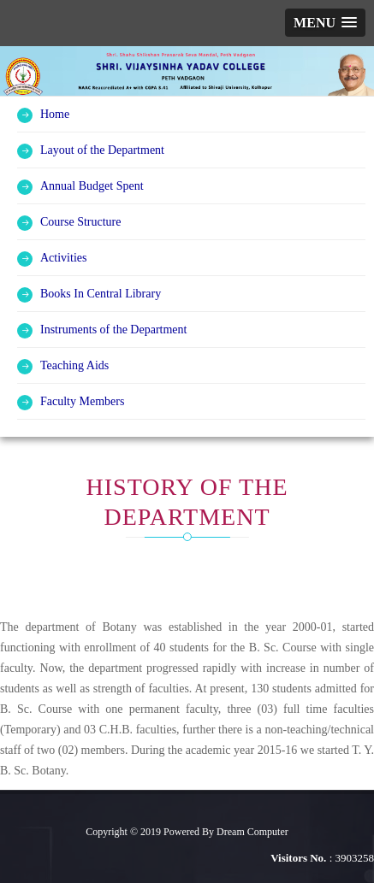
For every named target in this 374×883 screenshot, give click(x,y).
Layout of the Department (102, 150)
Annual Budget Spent (92, 186)
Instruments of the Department (113, 329)
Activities (63, 257)
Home (54, 114)
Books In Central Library (100, 293)
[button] (325, 23)
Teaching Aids (74, 365)
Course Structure (80, 221)
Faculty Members (82, 401)
